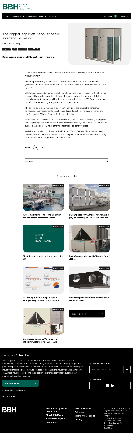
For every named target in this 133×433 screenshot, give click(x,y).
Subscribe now (79, 314)
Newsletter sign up (55, 419)
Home (7, 16)
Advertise (80, 412)
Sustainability (22, 49)
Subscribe (110, 16)
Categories (17, 16)
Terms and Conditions (86, 416)
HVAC (14, 49)
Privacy (78, 419)
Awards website (83, 408)
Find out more (8, 397)
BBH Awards (31, 16)
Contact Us (51, 422)
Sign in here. (22, 390)
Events (42, 16)
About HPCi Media (54, 415)
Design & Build (7, 49)
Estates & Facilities (34, 49)
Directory (52, 16)
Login (123, 16)
